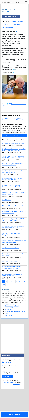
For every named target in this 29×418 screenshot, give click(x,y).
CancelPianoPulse (6, 233)
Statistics (6, 53)
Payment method (7, 404)
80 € (11, 401)
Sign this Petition (14, 141)
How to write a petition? (11, 339)
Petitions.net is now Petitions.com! (15, 345)
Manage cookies (9, 343)
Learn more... (7, 396)
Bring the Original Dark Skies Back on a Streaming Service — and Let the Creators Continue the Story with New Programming (13, 220)
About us (7, 346)
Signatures (17, 50)
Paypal (8, 406)
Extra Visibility (8, 56)
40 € (5, 401)
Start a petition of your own (14, 169)
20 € (16, 399)
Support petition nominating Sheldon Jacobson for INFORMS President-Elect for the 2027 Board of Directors (13, 191)
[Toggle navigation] (26, 2)
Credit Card (18, 406)
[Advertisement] (14, 21)
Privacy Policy (17, 53)
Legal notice (8, 348)
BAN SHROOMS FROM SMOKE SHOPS (13, 176)
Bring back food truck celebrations (10, 281)
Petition (6, 50)
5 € (5, 399)
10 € (10, 399)
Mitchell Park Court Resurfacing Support (12, 239)
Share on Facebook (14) (10, 45)
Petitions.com (6, 2)
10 (4, 318)
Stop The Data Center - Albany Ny (10, 294)
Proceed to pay (7, 410)
